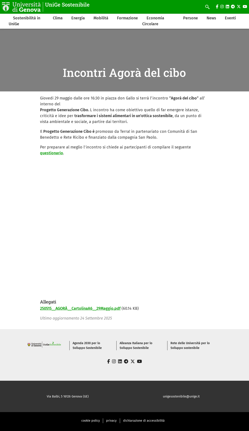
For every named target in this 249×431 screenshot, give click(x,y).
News (211, 18)
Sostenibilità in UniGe (24, 21)
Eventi (230, 18)
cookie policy (90, 421)
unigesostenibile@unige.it (181, 396)
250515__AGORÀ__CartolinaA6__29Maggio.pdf (80, 308)
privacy (111, 421)
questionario (51, 153)
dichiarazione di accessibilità (144, 421)
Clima (58, 18)
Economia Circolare (153, 21)
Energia (78, 18)
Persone (190, 18)
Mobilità (101, 18)
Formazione (127, 18)
